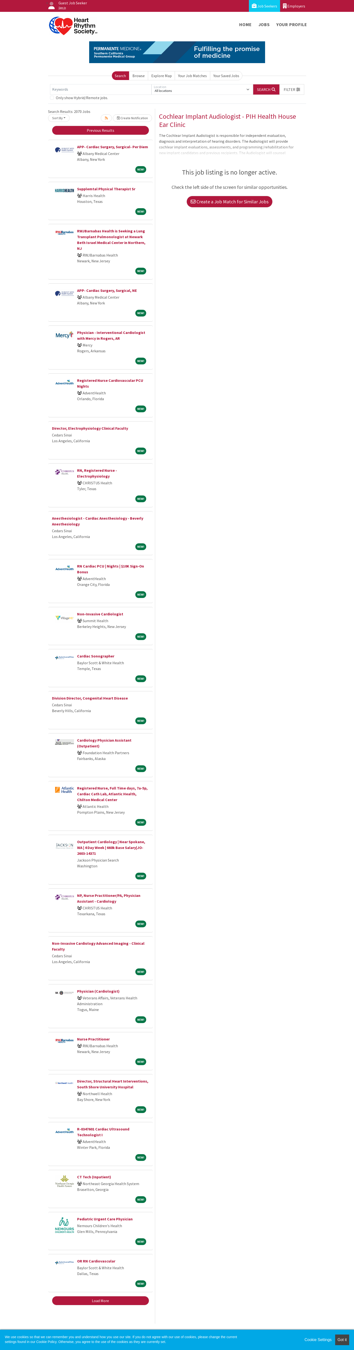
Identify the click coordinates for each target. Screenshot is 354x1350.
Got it (342, 1340)
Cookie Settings (318, 1340)
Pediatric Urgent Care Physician (105, 1219)
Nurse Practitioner (93, 1039)
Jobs (264, 24)
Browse (138, 75)
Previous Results (100, 130)
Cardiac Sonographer (95, 656)
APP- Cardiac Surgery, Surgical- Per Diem (112, 146)
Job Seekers (264, 6)
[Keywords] (101, 89)
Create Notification (132, 118)
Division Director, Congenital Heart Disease (90, 698)
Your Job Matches (192, 75)
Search (120, 75)
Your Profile (291, 24)
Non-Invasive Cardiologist (100, 614)
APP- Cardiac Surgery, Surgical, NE (107, 290)
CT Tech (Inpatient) (94, 1176)
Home (245, 24)
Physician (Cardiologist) (98, 991)
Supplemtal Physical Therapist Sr (106, 188)
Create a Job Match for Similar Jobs (229, 202)
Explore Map (161, 75)
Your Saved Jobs (226, 75)
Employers (294, 6)
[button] (292, 89)
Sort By (57, 118)
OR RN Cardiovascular (96, 1261)
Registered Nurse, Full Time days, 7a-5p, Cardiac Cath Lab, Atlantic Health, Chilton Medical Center (112, 794)
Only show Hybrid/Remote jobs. (82, 97)
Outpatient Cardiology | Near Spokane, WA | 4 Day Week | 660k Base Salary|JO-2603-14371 (111, 847)
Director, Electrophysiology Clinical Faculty (90, 428)
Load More (100, 1300)
